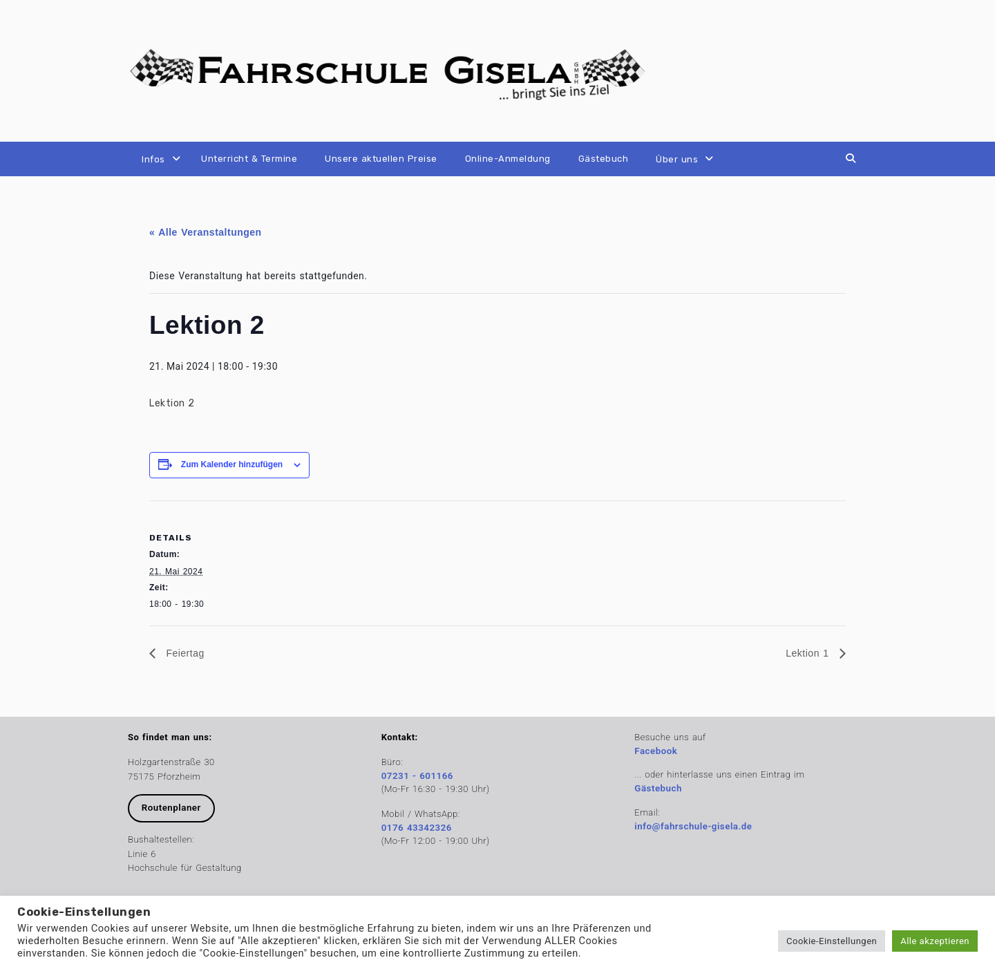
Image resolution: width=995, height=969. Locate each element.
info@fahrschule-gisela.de (693, 826)
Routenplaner (171, 807)
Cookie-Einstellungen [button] (831, 941)
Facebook (655, 751)
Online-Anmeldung (508, 158)
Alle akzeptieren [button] (934, 941)
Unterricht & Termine (249, 158)
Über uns (677, 159)
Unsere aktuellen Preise (381, 158)
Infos (153, 159)
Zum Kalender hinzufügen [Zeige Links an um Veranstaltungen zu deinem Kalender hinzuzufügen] (232, 464)
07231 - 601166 (417, 776)
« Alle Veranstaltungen (205, 232)
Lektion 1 (809, 653)
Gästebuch (603, 158)
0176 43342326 (416, 827)
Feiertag (183, 653)
